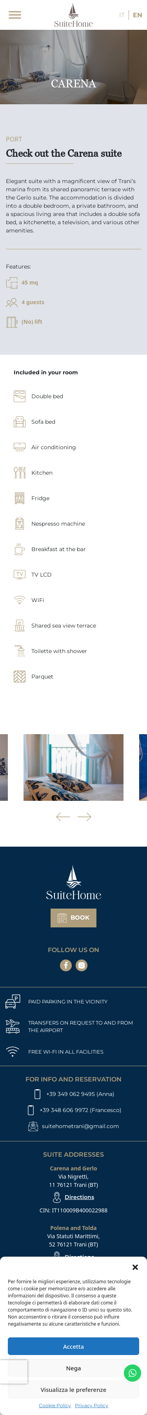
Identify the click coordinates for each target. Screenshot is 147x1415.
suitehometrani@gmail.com (80, 1126)
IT (122, 15)
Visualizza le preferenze (74, 1389)
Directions (79, 1197)
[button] (135, 1266)
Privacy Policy (91, 1405)
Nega (73, 1368)
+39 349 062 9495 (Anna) (80, 1094)
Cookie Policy (55, 1405)
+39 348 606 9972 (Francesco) (81, 1110)
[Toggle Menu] (15, 14)
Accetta (73, 1346)
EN (137, 15)
